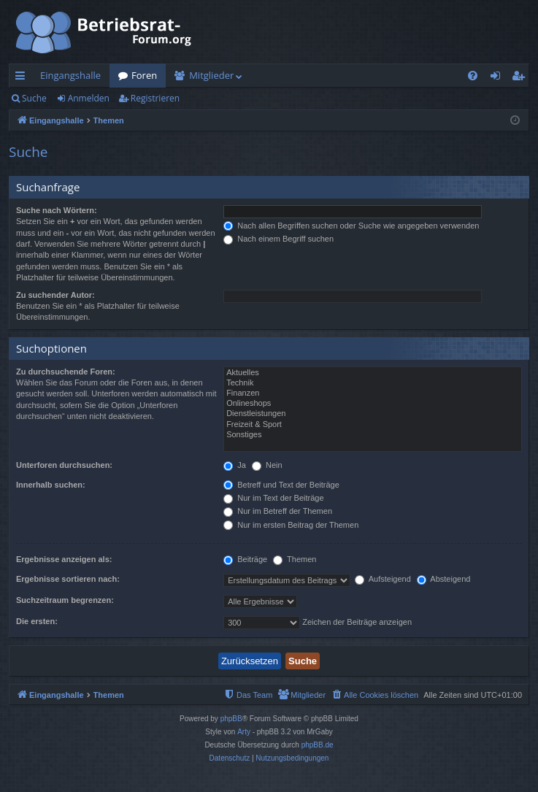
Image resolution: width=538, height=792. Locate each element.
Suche (34, 98)
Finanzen (372, 393)
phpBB (231, 719)
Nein (267, 465)
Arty (243, 732)
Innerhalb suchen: (50, 484)
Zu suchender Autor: (55, 295)
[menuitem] (472, 76)
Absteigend (444, 578)
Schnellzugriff (23, 78)
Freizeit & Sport (372, 425)
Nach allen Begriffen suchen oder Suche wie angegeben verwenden (351, 225)
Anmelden (88, 98)
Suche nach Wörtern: (56, 210)
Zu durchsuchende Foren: (65, 371)
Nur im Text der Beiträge (273, 497)
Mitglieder (211, 75)
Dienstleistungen (372, 414)
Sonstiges (372, 435)
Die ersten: (37, 621)
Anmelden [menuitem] (499, 78)
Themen (294, 559)
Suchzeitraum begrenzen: (65, 600)
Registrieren (155, 98)
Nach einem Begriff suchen (278, 238)
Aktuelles (372, 373)
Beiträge (245, 559)
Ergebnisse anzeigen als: (64, 559)
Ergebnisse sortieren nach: (68, 578)
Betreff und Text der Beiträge (281, 484)
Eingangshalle (70, 75)
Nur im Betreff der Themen (277, 511)
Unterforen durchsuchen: (64, 465)
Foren (144, 75)
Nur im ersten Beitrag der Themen (290, 524)
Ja (234, 465)
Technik (372, 383)
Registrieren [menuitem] (521, 78)
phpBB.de (317, 745)
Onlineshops (372, 404)
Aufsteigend (383, 578)
